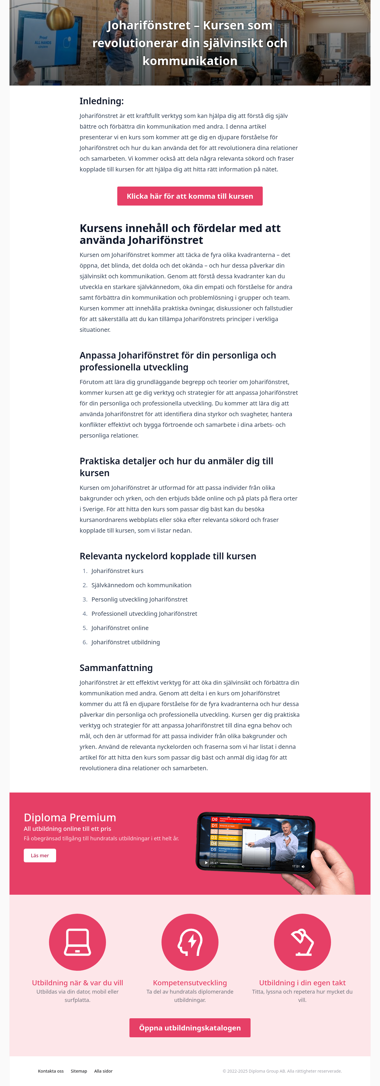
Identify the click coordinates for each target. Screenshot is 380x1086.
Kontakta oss (51, 1071)
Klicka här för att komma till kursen (190, 196)
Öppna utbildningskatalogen (190, 1028)
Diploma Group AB (267, 1071)
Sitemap (79, 1071)
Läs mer (40, 855)
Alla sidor (103, 1071)
